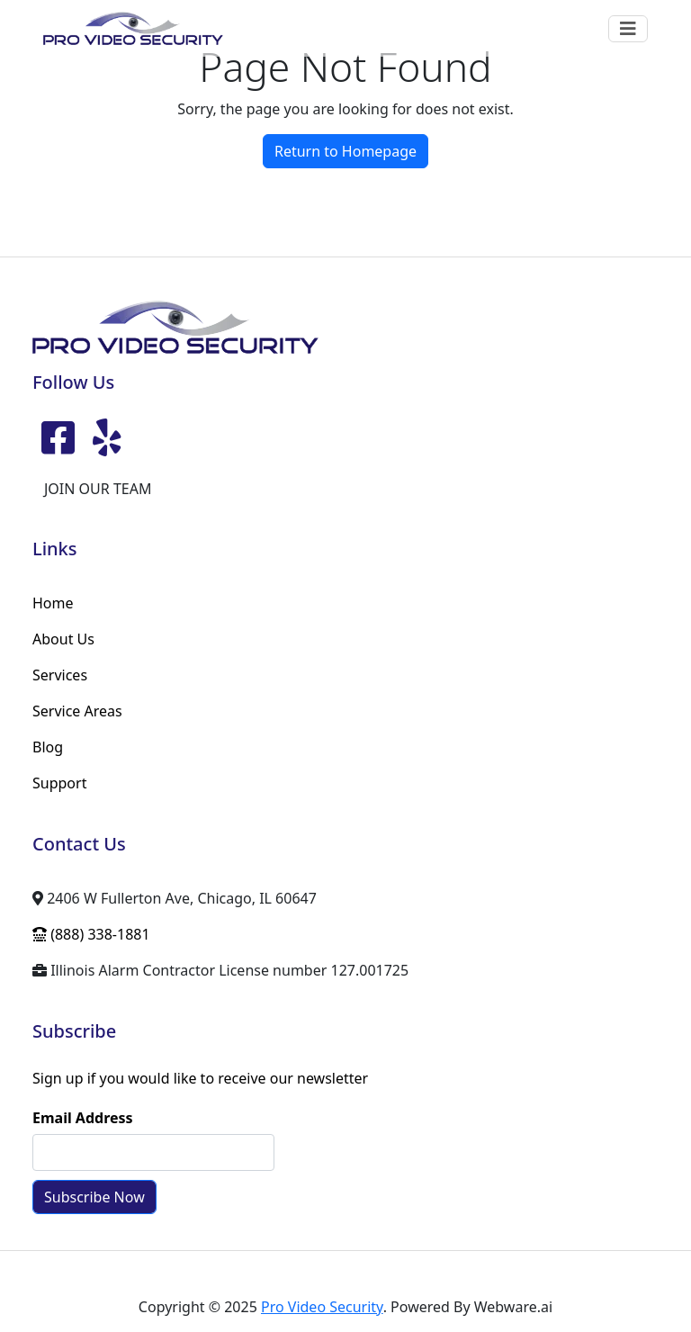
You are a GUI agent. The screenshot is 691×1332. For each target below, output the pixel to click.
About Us (63, 639)
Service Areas (77, 711)
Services (59, 675)
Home (53, 603)
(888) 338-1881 (91, 934)
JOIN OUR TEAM (97, 489)
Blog (47, 747)
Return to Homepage (345, 151)
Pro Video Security (322, 1307)
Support (59, 783)
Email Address (82, 1118)
